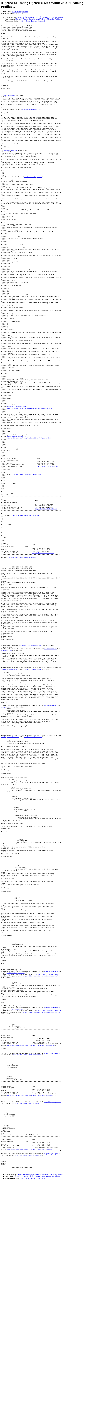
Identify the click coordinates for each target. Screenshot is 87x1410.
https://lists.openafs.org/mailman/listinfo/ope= (42, 1166)
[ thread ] (28, 21)
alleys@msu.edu (6, 775)
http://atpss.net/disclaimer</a (43, 1249)
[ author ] (41, 21)
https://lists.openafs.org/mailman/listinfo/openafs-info (29, 485)
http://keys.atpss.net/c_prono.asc (27, 564)
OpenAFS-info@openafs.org (17, 483)
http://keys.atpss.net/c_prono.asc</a (27, 1261)
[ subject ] (34, 21)
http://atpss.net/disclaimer (48, 555)
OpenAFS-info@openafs (52, 1161)
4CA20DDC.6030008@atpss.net (30, 770)
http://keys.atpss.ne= (52, 1259)
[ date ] (22, 21)
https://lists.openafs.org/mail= (48, 1164)
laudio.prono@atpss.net (10, 798)
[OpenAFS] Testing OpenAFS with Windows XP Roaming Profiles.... (41, 17)
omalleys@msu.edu (9, 109)
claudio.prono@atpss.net (20, 12)
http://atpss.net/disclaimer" (18, 1249)
